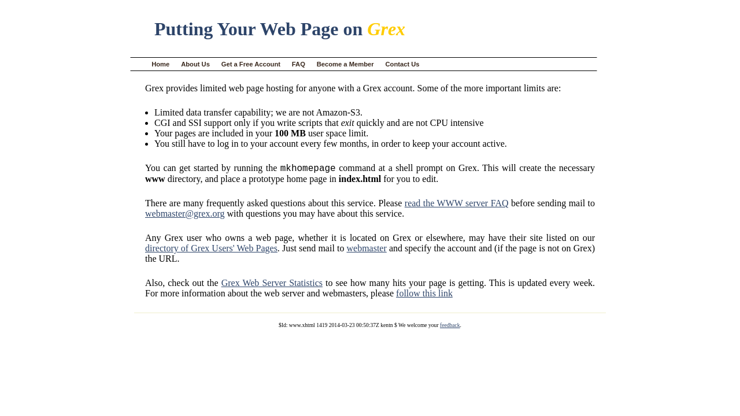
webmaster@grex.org (185, 215)
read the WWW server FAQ (457, 205)
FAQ (298, 64)
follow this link (424, 295)
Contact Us (403, 64)
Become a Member (345, 64)
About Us (195, 64)
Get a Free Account (250, 64)
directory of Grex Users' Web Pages (211, 250)
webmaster (366, 250)
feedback (450, 327)
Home (160, 64)
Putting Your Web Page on (279, 28)
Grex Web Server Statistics (272, 284)
